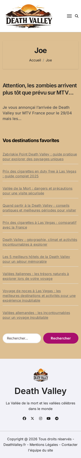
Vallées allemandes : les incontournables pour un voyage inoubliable (36, 315)
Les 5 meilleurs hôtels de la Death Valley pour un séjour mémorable (36, 259)
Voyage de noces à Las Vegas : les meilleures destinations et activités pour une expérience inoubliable (39, 296)
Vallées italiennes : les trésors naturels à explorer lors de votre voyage (36, 276)
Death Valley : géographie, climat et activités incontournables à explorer (40, 242)
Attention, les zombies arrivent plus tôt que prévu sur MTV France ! (40, 92)
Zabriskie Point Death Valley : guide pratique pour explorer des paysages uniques (40, 156)
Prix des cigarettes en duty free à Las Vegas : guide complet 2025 (39, 173)
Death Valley (40, 391)
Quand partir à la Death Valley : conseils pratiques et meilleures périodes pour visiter (39, 207)
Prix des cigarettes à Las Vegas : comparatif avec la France (39, 224)
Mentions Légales (44, 444)
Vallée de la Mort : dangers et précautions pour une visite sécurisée (37, 190)
